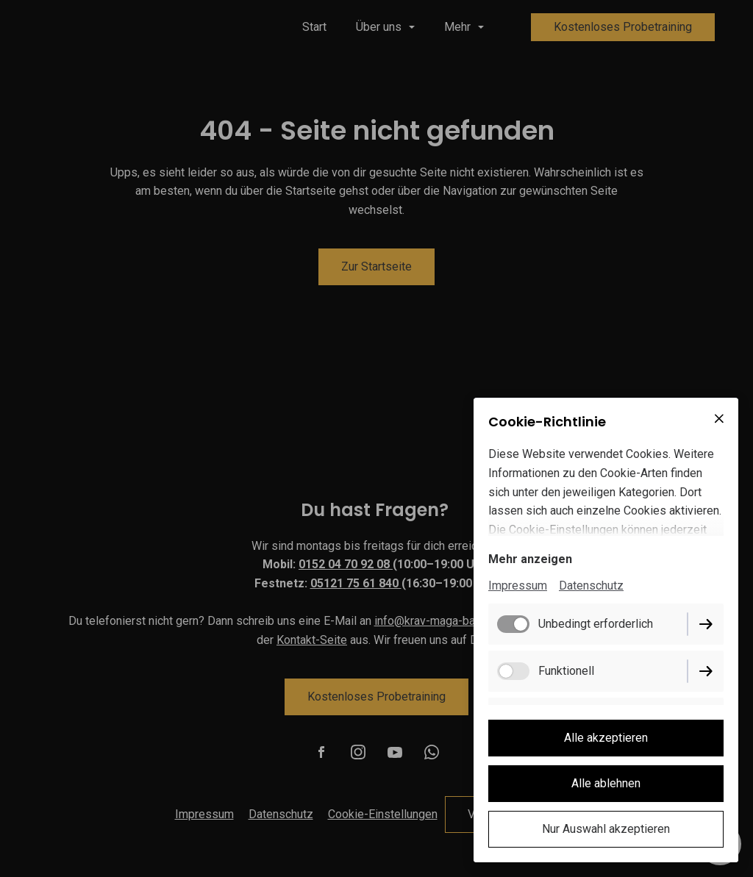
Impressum (517, 586)
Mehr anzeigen (530, 559)
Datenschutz (591, 586)
